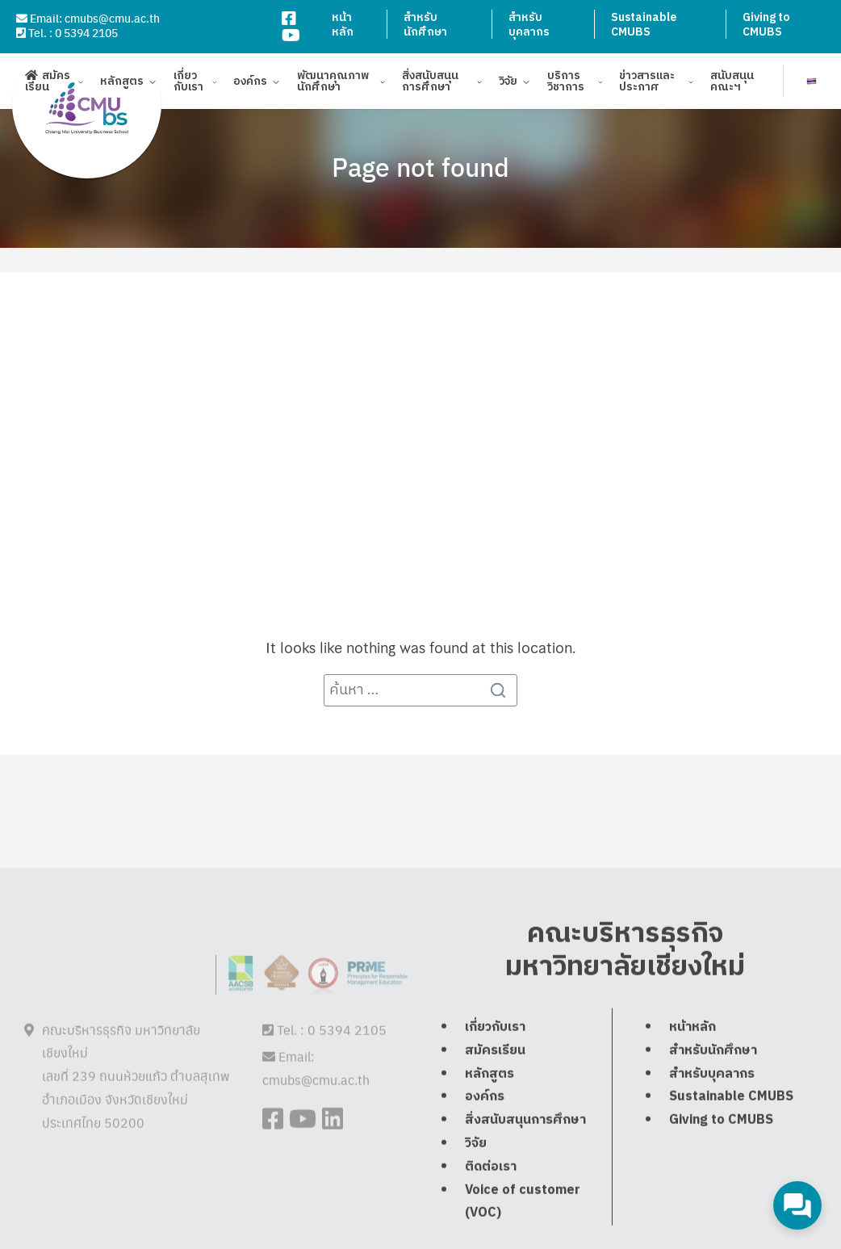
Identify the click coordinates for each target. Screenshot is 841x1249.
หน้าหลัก (343, 24)
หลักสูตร (122, 83)
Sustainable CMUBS (643, 24)
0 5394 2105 (86, 32)
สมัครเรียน (47, 83)
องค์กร (250, 83)
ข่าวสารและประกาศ (647, 83)
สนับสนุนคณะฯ (732, 83)
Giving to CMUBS (766, 24)
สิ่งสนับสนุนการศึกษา (430, 83)
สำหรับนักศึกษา (425, 24)
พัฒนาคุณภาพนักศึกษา (333, 83)
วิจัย (508, 83)
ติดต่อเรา (491, 1219)
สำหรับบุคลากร (529, 24)
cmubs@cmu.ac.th (112, 18)
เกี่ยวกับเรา (188, 83)
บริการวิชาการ (565, 83)
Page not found (420, 166)
